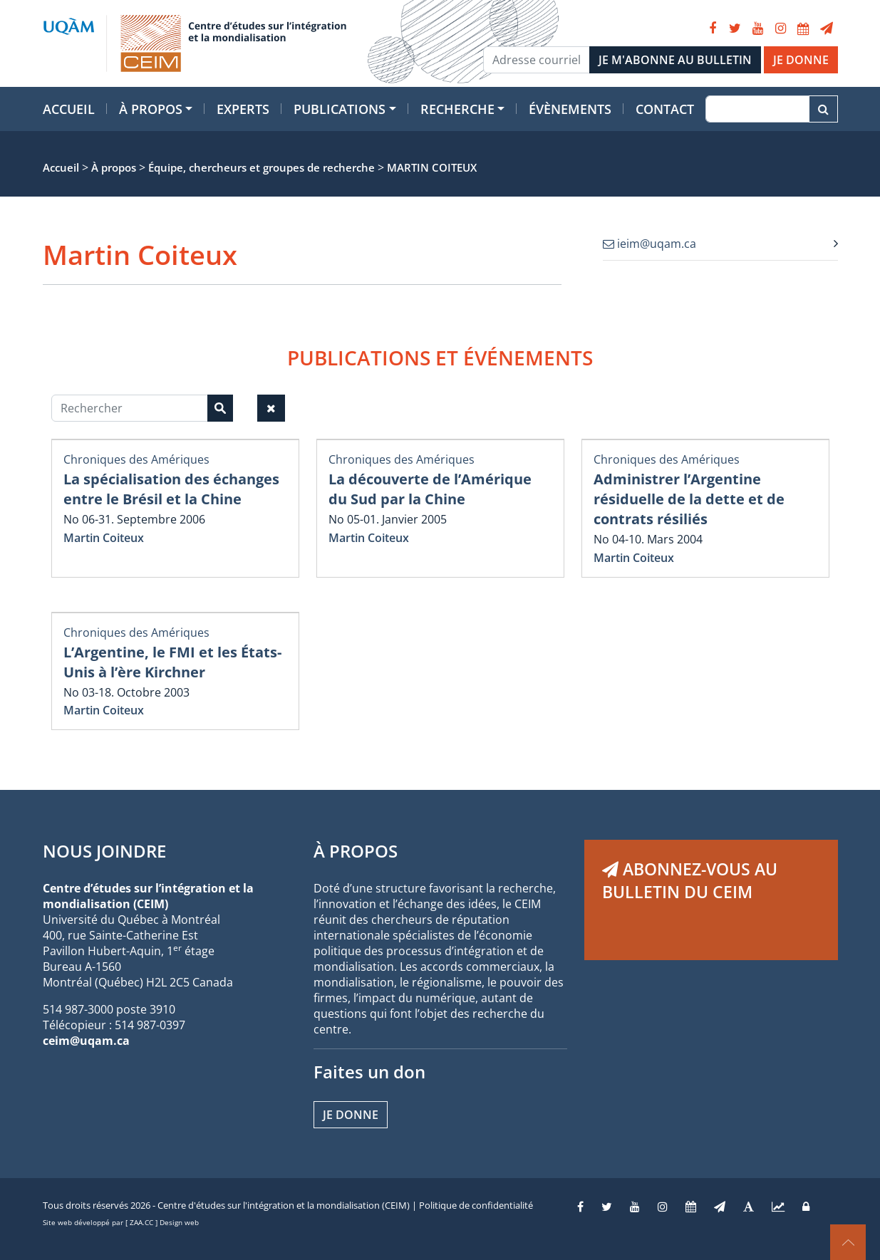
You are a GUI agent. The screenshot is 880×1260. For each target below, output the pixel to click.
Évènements (570, 109)
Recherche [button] (457, 109)
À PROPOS (356, 851)
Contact (665, 109)
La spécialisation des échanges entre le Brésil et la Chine (171, 489)
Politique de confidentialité (476, 1205)
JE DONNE (801, 60)
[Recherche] (757, 109)
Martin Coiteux (103, 538)
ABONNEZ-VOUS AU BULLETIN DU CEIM (689, 880)
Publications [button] (339, 109)
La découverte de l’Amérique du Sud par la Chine (430, 489)
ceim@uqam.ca (86, 1040)
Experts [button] (243, 109)
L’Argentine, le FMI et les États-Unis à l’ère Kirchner (172, 662)
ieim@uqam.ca (649, 243)
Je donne (350, 1115)
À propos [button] (150, 109)
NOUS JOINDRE (104, 851)
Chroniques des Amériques (136, 459)
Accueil (69, 109)
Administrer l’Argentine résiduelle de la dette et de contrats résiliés (689, 499)
